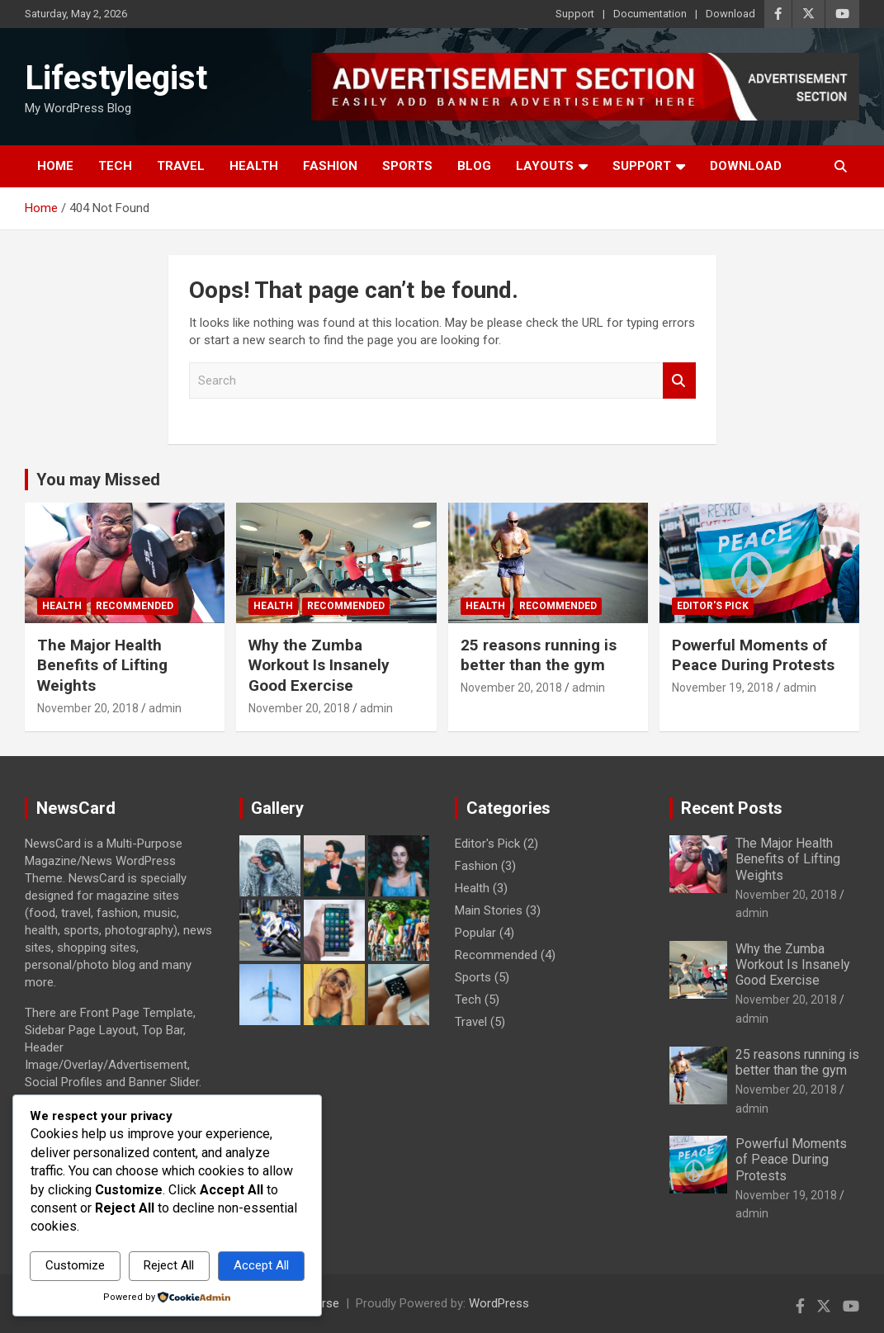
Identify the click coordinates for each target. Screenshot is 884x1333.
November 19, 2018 (722, 687)
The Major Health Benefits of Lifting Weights (102, 665)
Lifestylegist (116, 78)
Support (574, 13)
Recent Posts (731, 808)
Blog (474, 165)
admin (165, 708)
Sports (407, 165)
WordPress (499, 1303)
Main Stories (488, 910)
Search (679, 380)
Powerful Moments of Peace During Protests (753, 655)
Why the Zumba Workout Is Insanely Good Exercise (319, 665)
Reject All (169, 1265)
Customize (75, 1265)
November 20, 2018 (88, 708)
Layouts (545, 165)
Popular (475, 932)
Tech (115, 165)
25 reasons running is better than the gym (539, 655)
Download (730, 13)
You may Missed (98, 479)
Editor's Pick (713, 606)
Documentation (650, 13)
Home (55, 165)
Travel (181, 165)
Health (253, 165)
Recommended (134, 606)
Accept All (261, 1265)
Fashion (330, 165)
